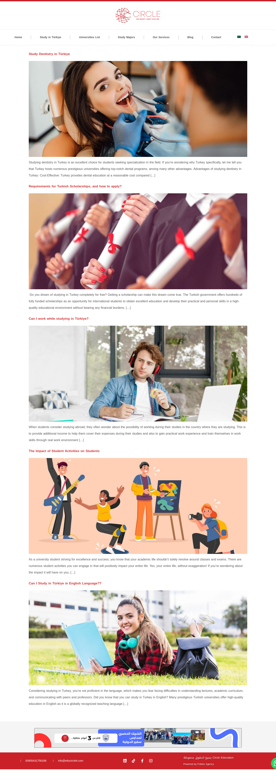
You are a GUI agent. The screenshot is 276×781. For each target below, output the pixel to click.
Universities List (89, 37)
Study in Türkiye (50, 37)
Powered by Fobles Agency (198, 775)
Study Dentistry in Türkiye (49, 66)
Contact (216, 37)
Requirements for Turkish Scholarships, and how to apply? (75, 198)
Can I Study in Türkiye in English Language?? (65, 595)
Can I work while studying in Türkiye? (59, 330)
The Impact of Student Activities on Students (64, 463)
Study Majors (126, 37)
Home (18, 37)
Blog (190, 37)
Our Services (161, 37)
